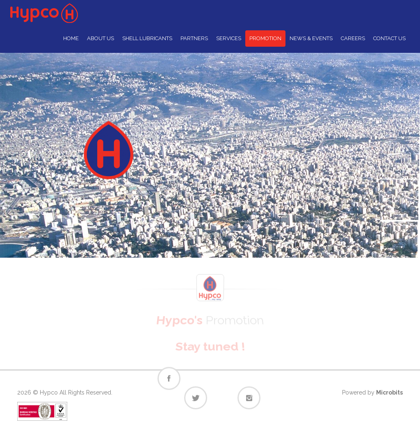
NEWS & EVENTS (311, 38)
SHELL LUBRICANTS (147, 38)
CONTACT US (389, 38)
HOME (71, 38)
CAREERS (353, 38)
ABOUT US (100, 38)
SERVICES (228, 38)
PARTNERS (194, 38)
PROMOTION (265, 38)
